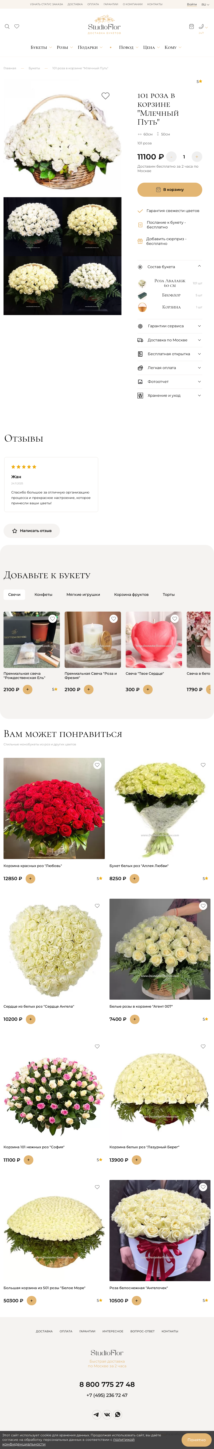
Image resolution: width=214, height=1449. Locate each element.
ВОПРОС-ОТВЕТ (142, 1331)
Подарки (88, 47)
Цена (149, 47)
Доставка (75, 4)
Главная (10, 68)
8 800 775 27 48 (107, 1384)
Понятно (196, 1439)
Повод (126, 47)
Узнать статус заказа (46, 4)
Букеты (39, 47)
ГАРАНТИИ (87, 1331)
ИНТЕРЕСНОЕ (112, 1331)
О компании (133, 4)
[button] (7, 25)
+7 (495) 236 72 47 (107, 1395)
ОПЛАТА (66, 1331)
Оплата (93, 4)
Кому (171, 47)
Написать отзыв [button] (32, 531)
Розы (62, 47)
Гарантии (111, 4)
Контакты (155, 4)
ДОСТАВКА (44, 1331)
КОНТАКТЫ (170, 1331)
